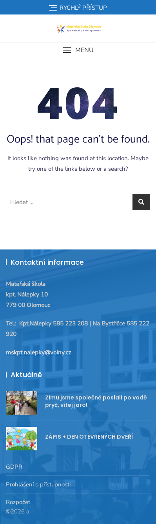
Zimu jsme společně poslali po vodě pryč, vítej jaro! (96, 401)
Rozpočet (18, 502)
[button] (78, 50)
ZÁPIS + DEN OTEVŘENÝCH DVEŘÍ (89, 437)
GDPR (14, 467)
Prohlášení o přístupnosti (38, 484)
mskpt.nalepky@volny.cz (38, 352)
